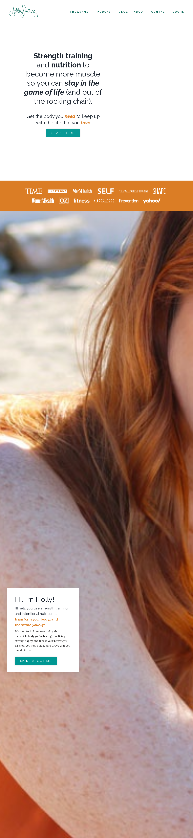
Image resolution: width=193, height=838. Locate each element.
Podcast (105, 12)
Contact (159, 12)
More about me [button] (36, 661)
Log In (179, 12)
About (140, 12)
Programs (81, 12)
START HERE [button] (66, 133)
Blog (123, 12)
